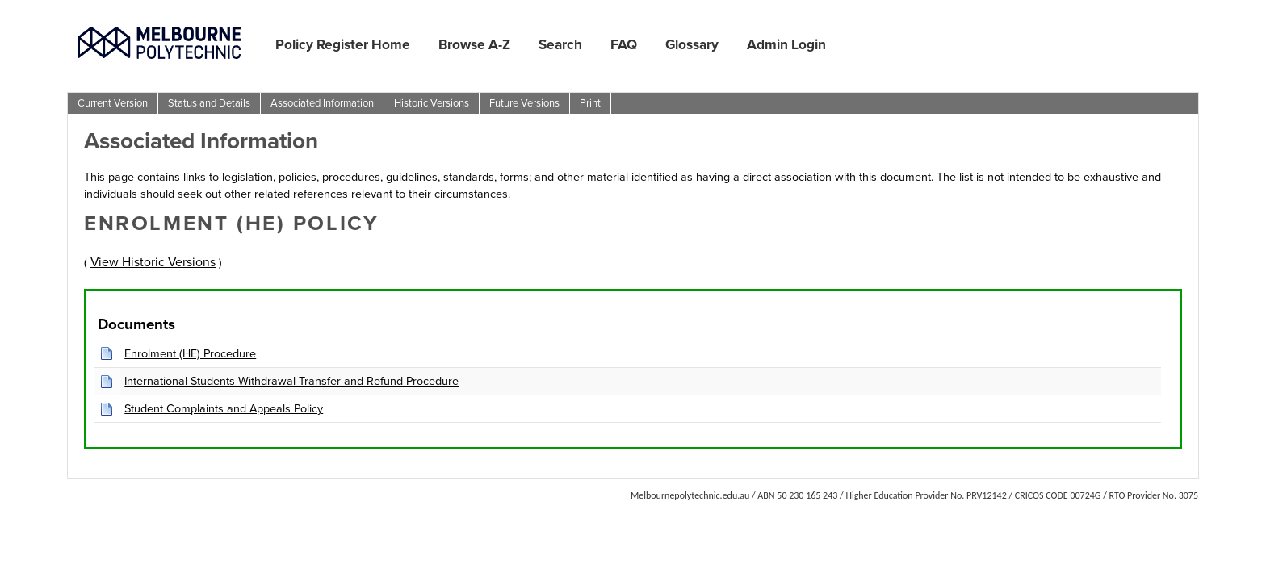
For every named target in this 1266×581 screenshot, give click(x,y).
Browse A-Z (474, 44)
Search (560, 44)
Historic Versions (431, 103)
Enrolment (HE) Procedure (190, 353)
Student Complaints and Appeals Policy (223, 408)
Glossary (692, 44)
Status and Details (209, 103)
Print (590, 103)
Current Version (113, 103)
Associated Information (322, 103)
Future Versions (524, 103)
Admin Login (786, 44)
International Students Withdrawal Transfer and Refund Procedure (291, 381)
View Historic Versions (153, 262)
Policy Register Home (342, 44)
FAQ (623, 44)
